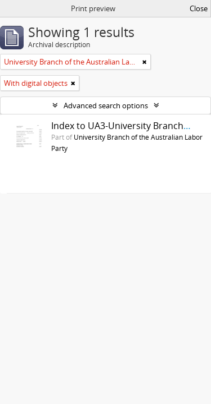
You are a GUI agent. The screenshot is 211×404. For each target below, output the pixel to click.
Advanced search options (106, 105)
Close (199, 8)
